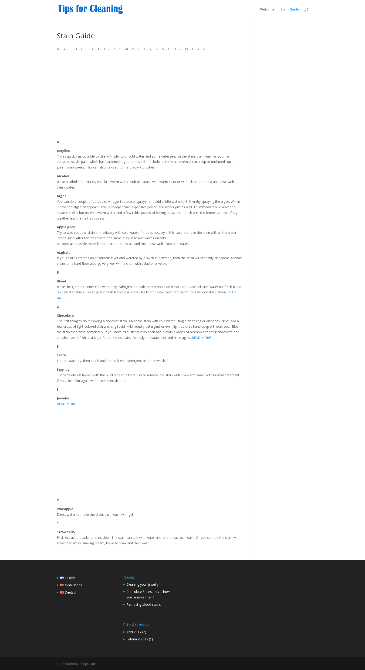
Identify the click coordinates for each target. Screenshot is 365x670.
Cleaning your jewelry (142, 584)
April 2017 (133, 632)
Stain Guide (290, 9)
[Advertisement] (149, 95)
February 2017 (137, 639)
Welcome (267, 9)
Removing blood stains (143, 604)
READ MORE (201, 337)
